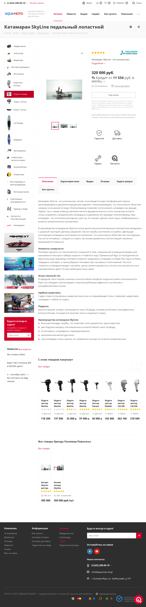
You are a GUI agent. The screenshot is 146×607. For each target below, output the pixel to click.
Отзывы (8, 541)
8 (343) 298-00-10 (100, 565)
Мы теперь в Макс (16, 354)
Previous (135, 366)
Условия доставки (41, 541)
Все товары (44, 366)
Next (139, 366)
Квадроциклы (66, 533)
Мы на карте (10, 553)
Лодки (62, 541)
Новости (8, 545)
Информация (40, 528)
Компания (10, 528)
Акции (7, 549)
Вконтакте (90, 551)
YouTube (97, 551)
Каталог (64, 528)
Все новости (24, 349)
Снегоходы (65, 537)
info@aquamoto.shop (102, 572)
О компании (10, 533)
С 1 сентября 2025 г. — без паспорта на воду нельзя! (18, 378)
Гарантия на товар (41, 545)
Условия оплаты (40, 537)
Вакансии (9, 537)
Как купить (37, 533)
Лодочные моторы (69, 545)
